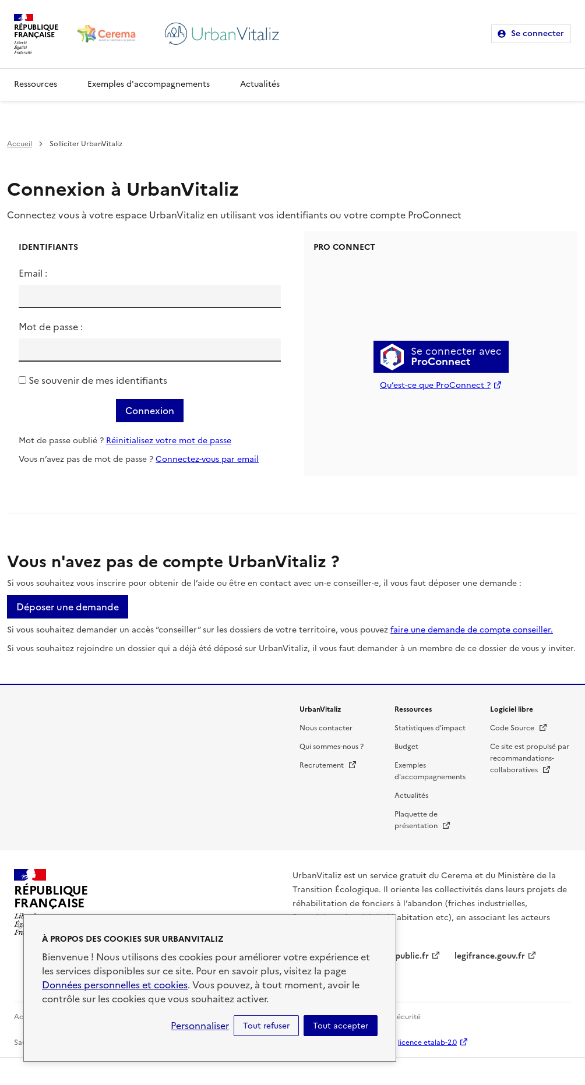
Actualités (260, 84)
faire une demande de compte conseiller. (471, 630)
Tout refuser (266, 1025)
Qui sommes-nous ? (331, 746)
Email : (33, 273)
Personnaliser (200, 1026)
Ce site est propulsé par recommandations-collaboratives (529, 758)
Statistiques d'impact (430, 728)
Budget (406, 746)
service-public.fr (397, 956)
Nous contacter (326, 728)
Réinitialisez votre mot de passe (168, 440)
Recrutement (328, 765)
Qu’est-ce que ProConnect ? (435, 385)
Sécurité (407, 1017)
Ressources (35, 84)
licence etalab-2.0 (427, 1042)
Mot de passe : (51, 327)
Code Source (519, 728)
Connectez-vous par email (207, 459)
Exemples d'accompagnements (148, 84)
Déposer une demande (67, 607)
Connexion (149, 411)
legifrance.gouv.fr (489, 956)
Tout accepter (340, 1025)
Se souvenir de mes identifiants (98, 380)
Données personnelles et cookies (115, 985)
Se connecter (537, 33)
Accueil (19, 144)
